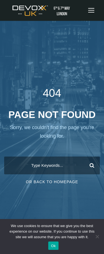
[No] (97, 236)
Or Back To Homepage (52, 182)
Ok (53, 246)
